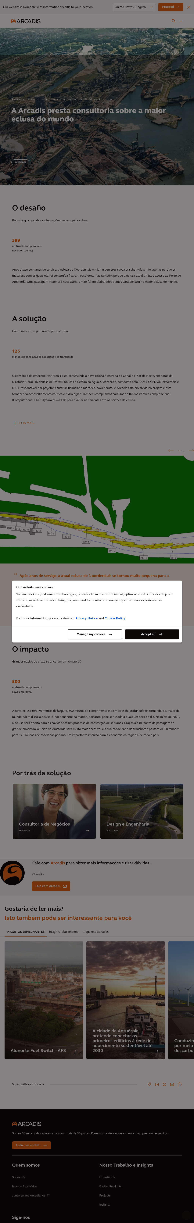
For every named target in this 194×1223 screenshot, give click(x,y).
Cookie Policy (115, 618)
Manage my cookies (91, 634)
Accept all (148, 634)
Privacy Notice (87, 618)
